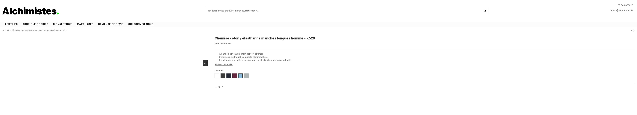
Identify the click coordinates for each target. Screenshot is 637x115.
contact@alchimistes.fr (620, 10)
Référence (220, 43)
